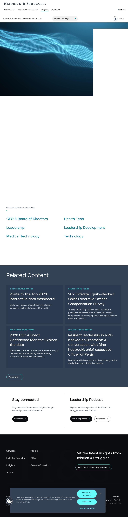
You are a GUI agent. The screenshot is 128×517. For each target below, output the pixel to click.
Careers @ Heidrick (40, 465)
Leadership (15, 227)
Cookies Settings (87, 508)
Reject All (86, 502)
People (34, 451)
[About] (55, 9)
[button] (9, 501)
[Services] (9, 9)
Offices (34, 458)
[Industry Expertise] (28, 9)
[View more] (62, 377)
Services (10, 451)
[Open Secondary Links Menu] (121, 9)
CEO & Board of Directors (27, 219)
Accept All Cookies (86, 493)
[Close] (100, 493)
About (9, 473)
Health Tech (74, 219)
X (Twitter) (107, 500)
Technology (73, 236)
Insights (10, 465)
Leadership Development (84, 227)
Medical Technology (23, 236)
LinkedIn (115, 496)
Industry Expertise (16, 458)
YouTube (118, 500)
